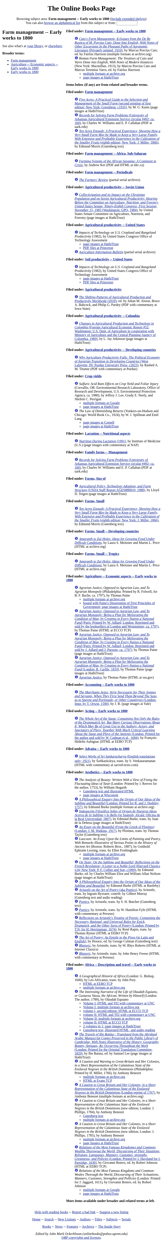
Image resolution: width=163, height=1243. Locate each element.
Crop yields (93, 376)
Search (49, 1219)
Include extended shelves (128, 19)
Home (36, 1219)
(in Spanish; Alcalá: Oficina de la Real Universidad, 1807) (117, 815)
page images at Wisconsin (100, 795)
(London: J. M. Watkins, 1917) (114, 829)
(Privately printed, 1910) (116, 44)
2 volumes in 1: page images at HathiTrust (112, 1026)
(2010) (112, 299)
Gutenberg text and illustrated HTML (108, 791)
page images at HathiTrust (101, 77)
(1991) (102, 441)
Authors (85, 1219)
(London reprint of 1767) (114, 1088)
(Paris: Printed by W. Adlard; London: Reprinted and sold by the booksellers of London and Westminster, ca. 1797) (116, 618)
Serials (126, 1219)
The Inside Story (109, 1226)
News (59, 1226)
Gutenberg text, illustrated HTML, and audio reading (119, 1030)
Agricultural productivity (103, 289)
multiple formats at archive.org (104, 73)
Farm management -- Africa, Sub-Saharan (115, 153)
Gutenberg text (93, 1116)
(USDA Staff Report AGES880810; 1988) (112, 488)
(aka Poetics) (108, 890)
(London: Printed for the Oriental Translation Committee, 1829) (116, 1043)
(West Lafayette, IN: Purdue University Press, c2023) (117, 361)
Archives (88, 1226)
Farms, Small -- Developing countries (112, 531)
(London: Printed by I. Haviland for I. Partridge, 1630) (117, 1154)
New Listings (67, 1219)
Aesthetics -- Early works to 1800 (108, 772)
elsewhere (55, 46)
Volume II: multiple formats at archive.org (111, 1018)
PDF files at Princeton (98, 248)
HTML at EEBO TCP (97, 984)
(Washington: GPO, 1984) (116, 202)
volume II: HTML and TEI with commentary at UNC (119, 1015)
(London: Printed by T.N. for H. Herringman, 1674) (117, 923)
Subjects (112, 1219)
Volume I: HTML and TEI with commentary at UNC (119, 1003)
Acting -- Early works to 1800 (106, 711)
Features (72, 1226)
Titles (98, 1219)
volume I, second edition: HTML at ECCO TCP (115, 1011)
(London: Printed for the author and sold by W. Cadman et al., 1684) (117, 728)
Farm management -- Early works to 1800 (115, 31)
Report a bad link (84, 1212)
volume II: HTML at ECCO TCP (105, 1022)
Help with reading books (51, 1212)
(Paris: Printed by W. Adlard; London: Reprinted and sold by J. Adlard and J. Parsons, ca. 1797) (114, 642)
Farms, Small (94, 501)
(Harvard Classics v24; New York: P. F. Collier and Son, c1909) (117, 866)
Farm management (23, 60)
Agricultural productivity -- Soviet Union (114, 187)
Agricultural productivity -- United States (115, 225)
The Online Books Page (81, 8)
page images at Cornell (98, 422)
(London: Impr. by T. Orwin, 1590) (115, 698)
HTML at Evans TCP (97, 1080)
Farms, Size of (95, 478)
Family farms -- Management (106, 452)
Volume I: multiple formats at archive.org (111, 1007)
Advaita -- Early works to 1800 (107, 749)
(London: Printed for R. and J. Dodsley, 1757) (117, 803)
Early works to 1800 (24, 72)
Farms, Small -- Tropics (102, 554)
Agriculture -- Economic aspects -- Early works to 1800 (34, 66)
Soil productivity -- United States (108, 259)
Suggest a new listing (114, 1212)
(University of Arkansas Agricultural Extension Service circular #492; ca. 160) (114, 119)
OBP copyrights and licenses (81, 1237)
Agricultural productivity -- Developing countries (120, 350)
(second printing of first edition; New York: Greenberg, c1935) (112, 103)
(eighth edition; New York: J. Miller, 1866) (117, 136)
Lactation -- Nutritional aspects (107, 433)
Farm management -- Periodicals (108, 172)
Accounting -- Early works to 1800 (109, 684)
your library (35, 46)
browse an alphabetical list (62, 23)
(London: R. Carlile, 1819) (114, 663)
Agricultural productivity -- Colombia (112, 316)
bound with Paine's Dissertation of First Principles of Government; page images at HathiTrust (119, 605)
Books (46, 1226)
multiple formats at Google (101, 403)
